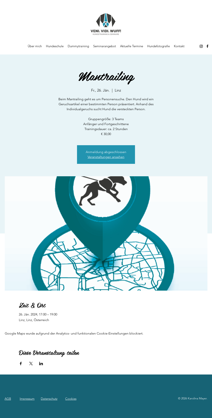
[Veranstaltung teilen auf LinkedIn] (41, 363)
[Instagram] (201, 46)
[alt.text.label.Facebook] (207, 46)
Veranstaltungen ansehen (106, 157)
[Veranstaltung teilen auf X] (31, 363)
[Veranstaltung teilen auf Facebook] (21, 363)
